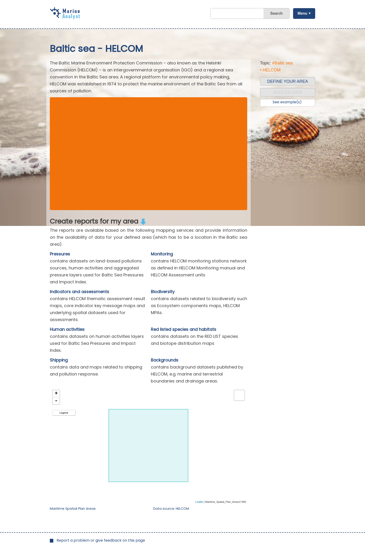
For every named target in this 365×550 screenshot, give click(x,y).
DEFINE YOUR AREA (287, 81)
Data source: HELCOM (171, 508)
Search (276, 13)
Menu (302, 13)
